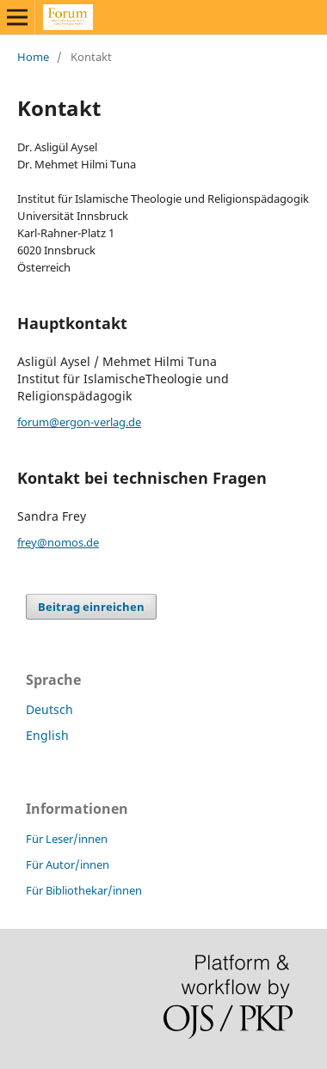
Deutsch (49, 709)
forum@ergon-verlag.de (79, 422)
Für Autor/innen (67, 864)
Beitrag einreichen (91, 606)
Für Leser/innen (67, 838)
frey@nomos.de (58, 542)
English (47, 735)
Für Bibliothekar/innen (84, 890)
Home (33, 56)
